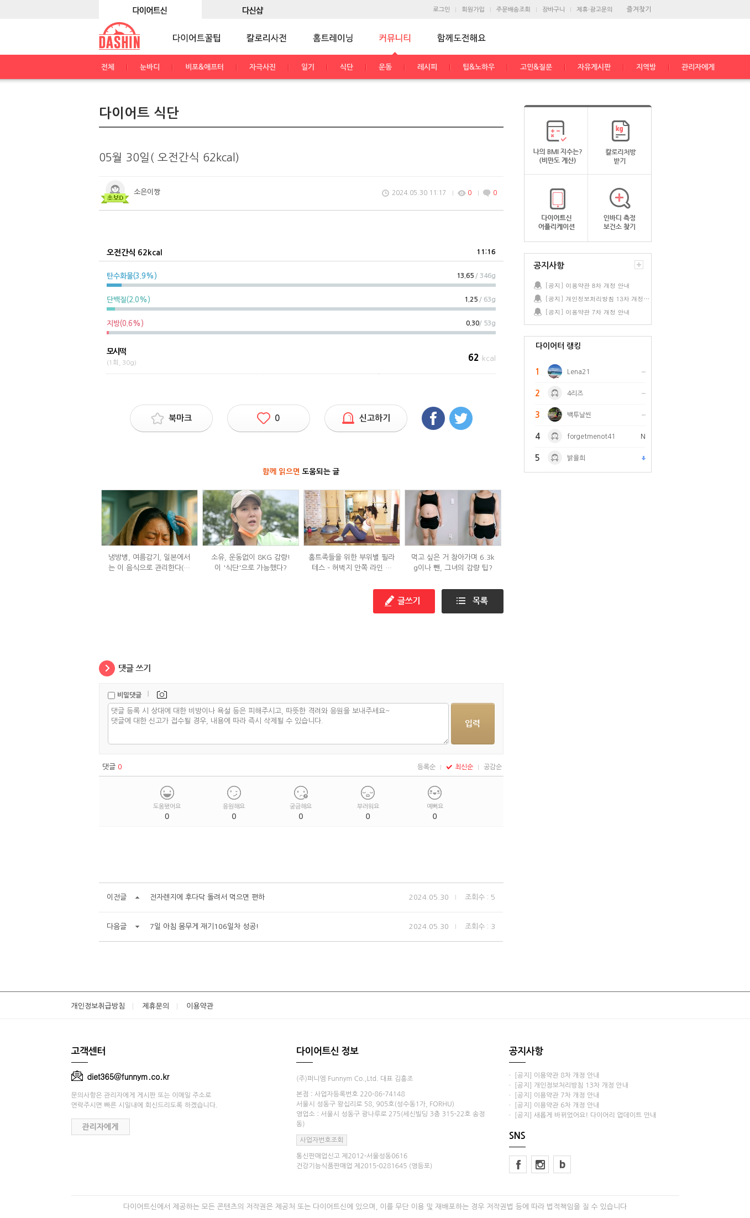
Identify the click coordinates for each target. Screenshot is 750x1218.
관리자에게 (698, 67)
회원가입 (472, 10)
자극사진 (262, 67)
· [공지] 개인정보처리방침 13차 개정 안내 (568, 1085)
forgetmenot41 (591, 436)
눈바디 (150, 67)
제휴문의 (155, 1006)
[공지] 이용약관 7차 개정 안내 (588, 312)
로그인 (441, 10)
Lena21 (578, 372)
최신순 (459, 767)
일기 (307, 67)
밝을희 (576, 458)
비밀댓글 (129, 695)
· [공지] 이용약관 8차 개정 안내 (554, 1075)
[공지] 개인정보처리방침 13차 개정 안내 (598, 299)
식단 (346, 67)
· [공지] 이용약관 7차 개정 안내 (554, 1095)
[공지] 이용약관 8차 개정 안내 (588, 285)
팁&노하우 (479, 67)
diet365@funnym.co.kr (120, 1076)
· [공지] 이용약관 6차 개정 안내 (554, 1105)
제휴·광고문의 (594, 10)
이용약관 (199, 1006)
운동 (385, 67)
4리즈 (575, 393)
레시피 (427, 67)
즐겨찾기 (638, 9)
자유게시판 (594, 67)
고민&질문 (536, 67)
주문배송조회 (513, 10)
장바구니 (553, 10)
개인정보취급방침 (98, 1006)
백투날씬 (579, 415)
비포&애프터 (204, 67)
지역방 (646, 67)
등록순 (426, 767)
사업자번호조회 (322, 1140)
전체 (107, 67)
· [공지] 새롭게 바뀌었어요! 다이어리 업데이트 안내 (582, 1115)
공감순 (493, 767)
